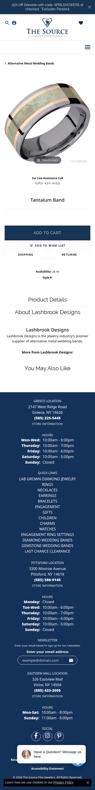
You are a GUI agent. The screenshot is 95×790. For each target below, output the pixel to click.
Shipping (26, 254)
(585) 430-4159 (47, 183)
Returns (69, 254)
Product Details (47, 299)
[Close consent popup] (87, 782)
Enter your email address (48, 651)
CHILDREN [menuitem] (47, 517)
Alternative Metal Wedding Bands (31, 63)
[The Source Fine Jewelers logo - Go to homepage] (48, 28)
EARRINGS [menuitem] (47, 495)
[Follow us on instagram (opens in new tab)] (47, 736)
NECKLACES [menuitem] (47, 490)
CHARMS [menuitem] (47, 523)
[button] (7, 22)
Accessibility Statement (47, 769)
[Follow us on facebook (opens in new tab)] (36, 736)
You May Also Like (47, 368)
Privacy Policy (63, 782)
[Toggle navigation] (87, 47)
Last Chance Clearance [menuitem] (47, 551)
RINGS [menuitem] (47, 484)
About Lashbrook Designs (47, 312)
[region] (47, 123)
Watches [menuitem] (47, 529)
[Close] (89, 7)
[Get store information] (47, 424)
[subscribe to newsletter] (71, 660)
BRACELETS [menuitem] (47, 501)
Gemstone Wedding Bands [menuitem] (48, 545)
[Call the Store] (47, 417)
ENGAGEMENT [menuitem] (47, 506)
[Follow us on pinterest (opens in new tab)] (59, 736)
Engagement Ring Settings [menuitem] (47, 534)
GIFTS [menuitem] (47, 512)
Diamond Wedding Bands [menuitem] (47, 540)
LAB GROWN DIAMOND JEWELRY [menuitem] (47, 478)
